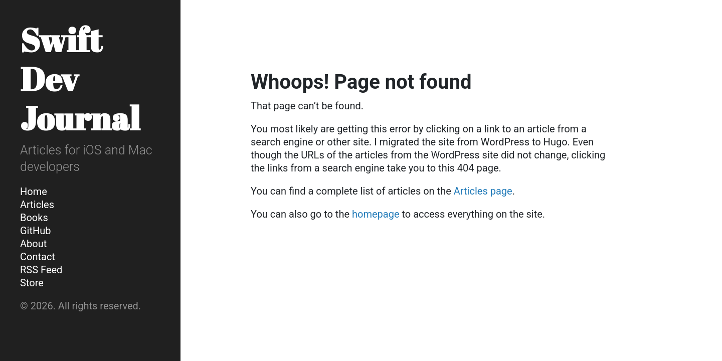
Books (34, 218)
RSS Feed (41, 270)
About (33, 244)
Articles (37, 205)
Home (33, 192)
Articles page (483, 191)
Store (32, 283)
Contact (37, 257)
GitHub (35, 231)
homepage (376, 214)
